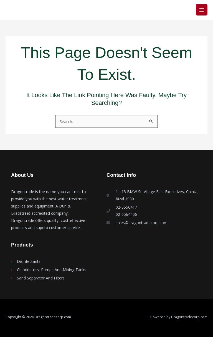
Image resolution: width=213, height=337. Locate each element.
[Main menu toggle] (201, 10)
